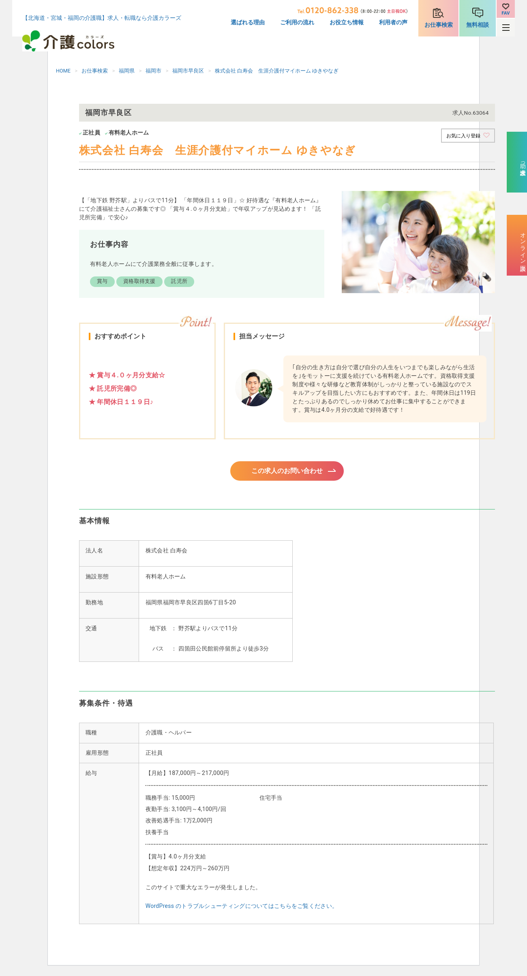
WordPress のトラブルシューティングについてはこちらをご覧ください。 (242, 908)
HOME (63, 71)
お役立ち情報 (347, 22)
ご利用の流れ (297, 22)
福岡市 (153, 71)
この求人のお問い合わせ (287, 472)
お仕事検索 (438, 24)
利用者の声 (393, 22)
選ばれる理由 (248, 22)
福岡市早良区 (188, 71)
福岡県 (127, 71)
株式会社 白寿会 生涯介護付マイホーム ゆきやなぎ (276, 71)
